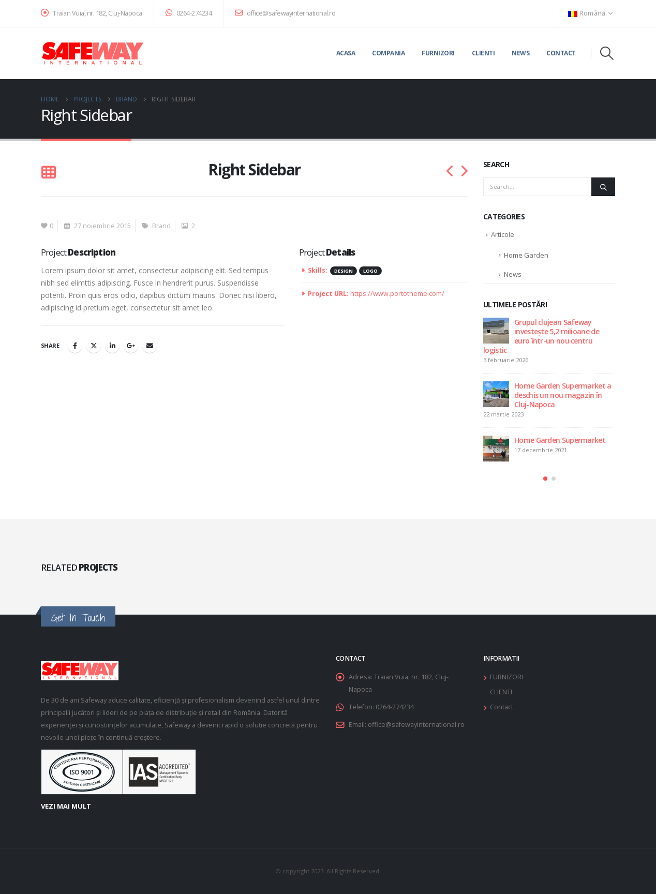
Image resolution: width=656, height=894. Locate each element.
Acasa (345, 53)
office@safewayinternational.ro (285, 13)
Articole (502, 234)
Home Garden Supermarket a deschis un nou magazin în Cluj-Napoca (563, 395)
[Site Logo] (92, 53)
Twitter (93, 345)
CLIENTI (501, 692)
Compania (388, 53)
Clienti (483, 53)
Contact (561, 53)
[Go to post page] (496, 331)
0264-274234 (189, 13)
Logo (370, 270)
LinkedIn (112, 345)
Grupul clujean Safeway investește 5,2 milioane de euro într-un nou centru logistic (541, 336)
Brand (161, 225)
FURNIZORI (506, 677)
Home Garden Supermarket (559, 440)
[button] (607, 53)
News (520, 53)
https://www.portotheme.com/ (397, 293)
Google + (131, 345)
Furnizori (438, 53)
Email (149, 345)
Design (343, 270)
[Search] (603, 186)
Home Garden (526, 255)
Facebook (75, 345)
